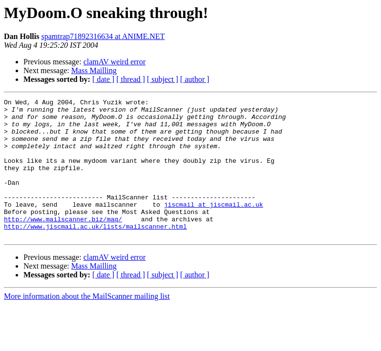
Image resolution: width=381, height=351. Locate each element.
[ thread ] (130, 79)
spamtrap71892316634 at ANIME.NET (103, 36)
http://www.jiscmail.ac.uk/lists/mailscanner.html (95, 252)
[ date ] (103, 79)
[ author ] (195, 79)
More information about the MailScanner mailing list (86, 324)
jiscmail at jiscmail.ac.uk (213, 226)
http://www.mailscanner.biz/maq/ (63, 243)
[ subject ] (162, 79)
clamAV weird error (115, 62)
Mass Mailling (94, 70)
